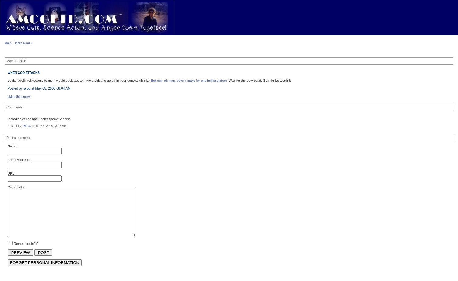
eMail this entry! (19, 96)
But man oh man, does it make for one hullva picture (189, 80)
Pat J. (27, 126)
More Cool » (23, 43)
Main (8, 43)
